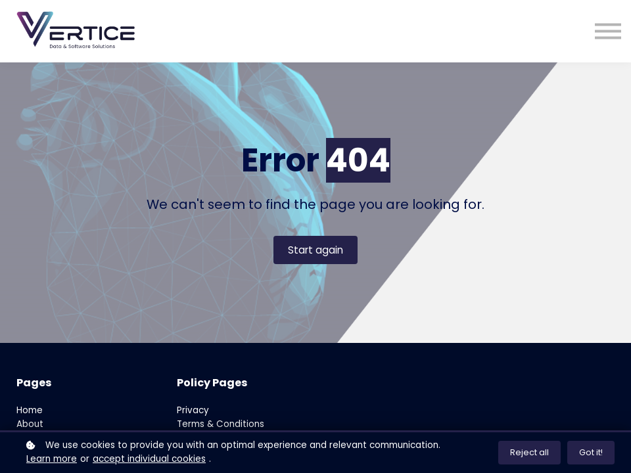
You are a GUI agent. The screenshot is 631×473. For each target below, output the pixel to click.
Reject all (529, 452)
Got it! (591, 452)
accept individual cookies (149, 459)
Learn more (51, 459)
